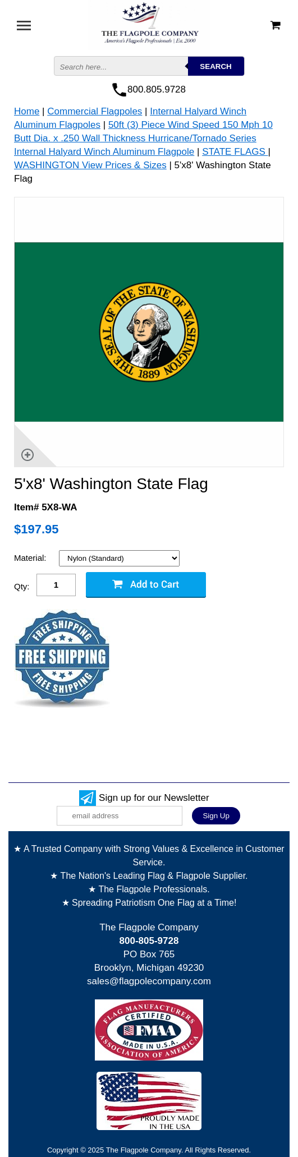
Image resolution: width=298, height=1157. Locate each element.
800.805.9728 (156, 89)
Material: (31, 558)
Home (26, 111)
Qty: (22, 586)
